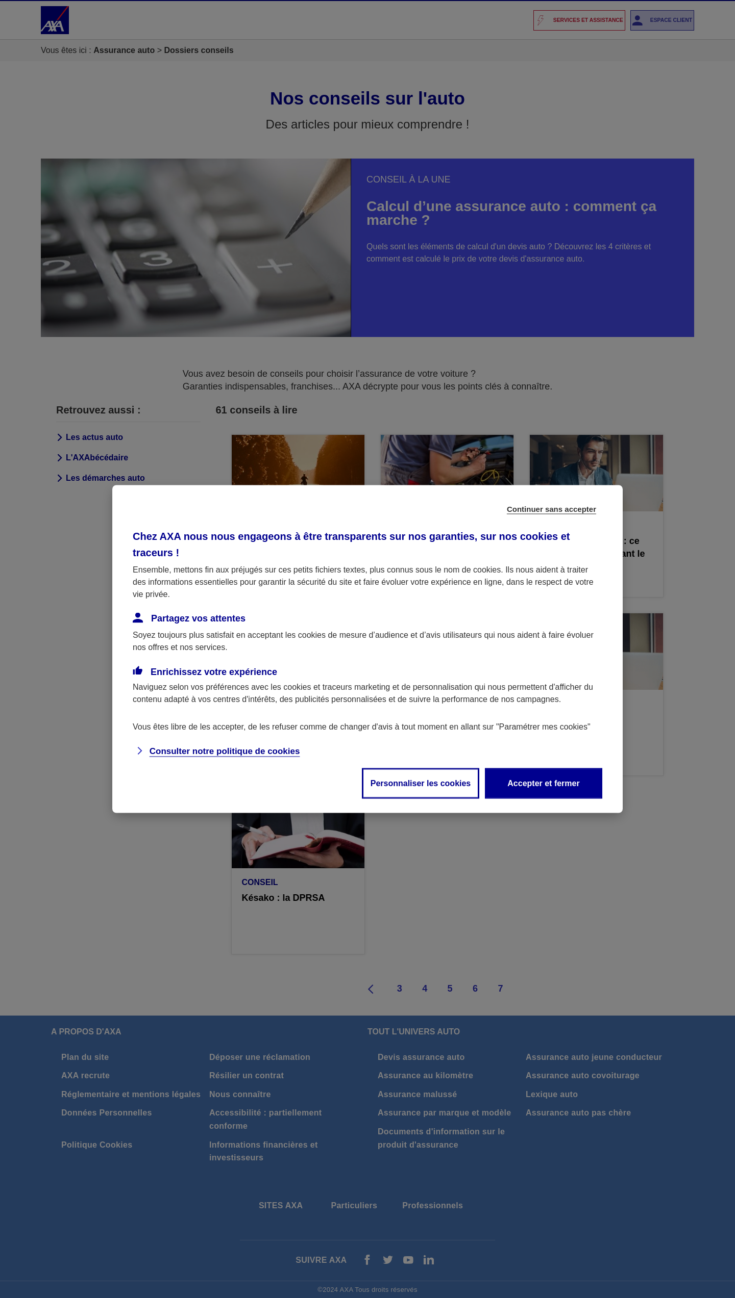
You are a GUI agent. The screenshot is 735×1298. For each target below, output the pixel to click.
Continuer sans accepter (551, 509)
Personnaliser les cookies (421, 783)
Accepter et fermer (543, 783)
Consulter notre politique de (225, 751)
